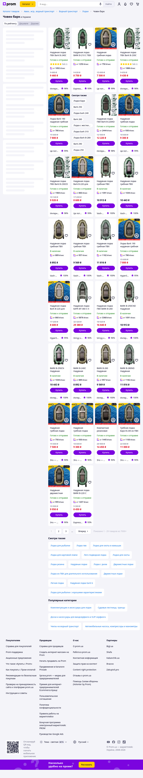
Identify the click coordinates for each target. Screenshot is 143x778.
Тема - (51, 750)
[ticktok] (124, 750)
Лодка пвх (81, 553)
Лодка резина (57, 572)
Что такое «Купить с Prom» (19, 672)
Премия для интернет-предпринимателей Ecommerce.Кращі (50, 695)
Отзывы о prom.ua (82, 683)
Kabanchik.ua (113, 666)
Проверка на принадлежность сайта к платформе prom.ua (21, 694)
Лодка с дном (100, 572)
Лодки (85, 11)
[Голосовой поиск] (100, 4)
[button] (59, 81)
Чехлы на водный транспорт (65, 634)
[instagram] (119, 750)
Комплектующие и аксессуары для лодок (71, 615)
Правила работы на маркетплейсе (49, 723)
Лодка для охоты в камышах (107, 553)
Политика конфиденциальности (50, 714)
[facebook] (113, 750)
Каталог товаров (11, 11)
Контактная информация (85, 666)
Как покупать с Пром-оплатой (20, 677)
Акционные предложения (18, 666)
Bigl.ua (110, 654)
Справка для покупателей (18, 654)
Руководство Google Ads (51, 742)
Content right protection (84, 677)
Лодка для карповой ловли (64, 563)
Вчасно (110, 672)
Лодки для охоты (121, 563)
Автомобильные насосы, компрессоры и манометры (111, 634)
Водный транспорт (68, 11)
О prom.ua (78, 654)
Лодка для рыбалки (60, 553)
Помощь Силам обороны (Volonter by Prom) (85, 691)
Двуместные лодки (113, 581)
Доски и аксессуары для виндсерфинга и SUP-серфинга (78, 625)
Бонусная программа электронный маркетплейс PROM (52, 733)
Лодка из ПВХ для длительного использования (74, 581)
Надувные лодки (79, 572)
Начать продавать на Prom (52, 669)
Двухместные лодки (123, 572)
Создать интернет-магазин (52, 660)
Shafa (109, 660)
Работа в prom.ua (81, 660)
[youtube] (108, 750)
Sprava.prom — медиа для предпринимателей (52, 685)
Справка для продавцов (51, 654)
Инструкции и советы (16, 701)
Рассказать (86, 772)
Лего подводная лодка (95, 563)
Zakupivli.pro (113, 677)
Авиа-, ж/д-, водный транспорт (39, 11)
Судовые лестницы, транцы (111, 615)
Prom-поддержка (14, 660)
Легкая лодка (57, 591)
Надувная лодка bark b (81, 591)
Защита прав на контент (85, 672)
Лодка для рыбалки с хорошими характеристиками (76, 600)
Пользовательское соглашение (48, 705)
